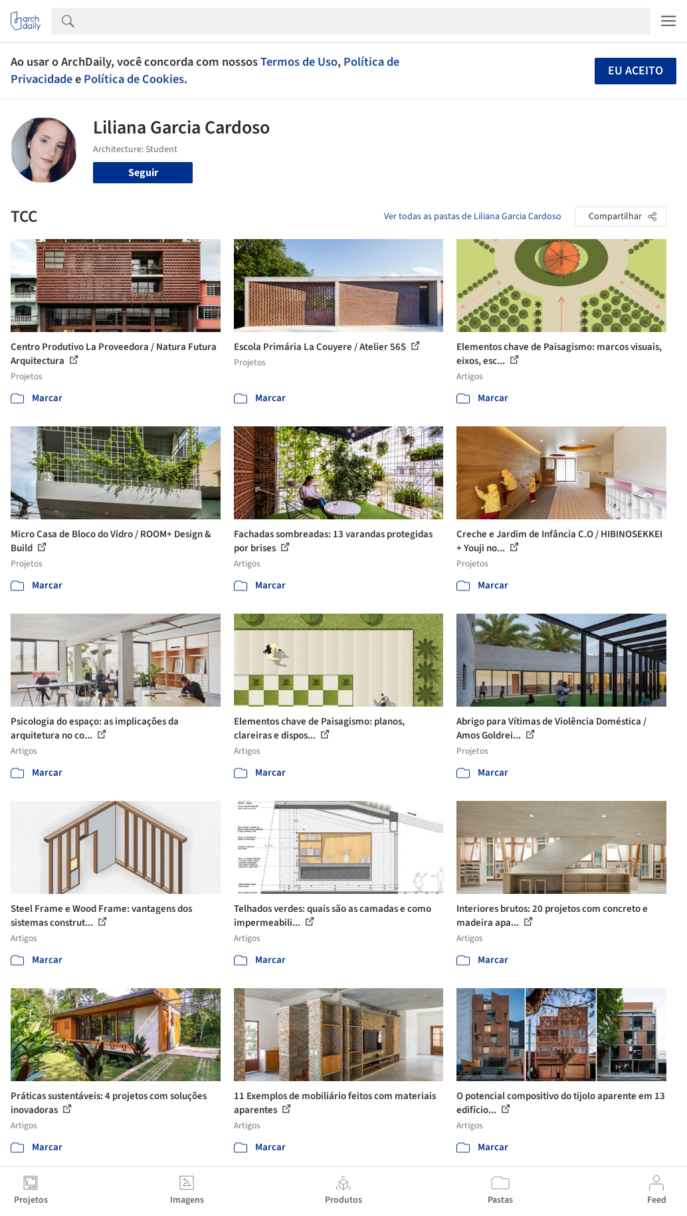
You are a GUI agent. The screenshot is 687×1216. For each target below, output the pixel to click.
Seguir (143, 172)
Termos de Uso (299, 61)
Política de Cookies (134, 79)
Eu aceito (635, 70)
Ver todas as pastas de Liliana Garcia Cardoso (472, 216)
